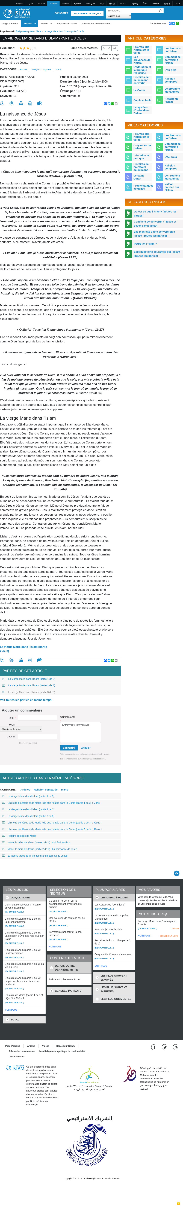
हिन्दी (145, 3)
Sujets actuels (142, 100)
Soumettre (69, 747)
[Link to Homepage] (16, 13)
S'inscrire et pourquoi (87, 13)
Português (90, 3)
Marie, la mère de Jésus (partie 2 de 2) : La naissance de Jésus (39, 849)
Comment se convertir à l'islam (173, 59)
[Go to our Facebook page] (154, 1046)
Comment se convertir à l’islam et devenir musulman (155, 223)
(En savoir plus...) (14, 912)
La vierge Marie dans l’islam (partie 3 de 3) (28, 692)
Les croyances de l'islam (142, 59)
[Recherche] (160, 10)
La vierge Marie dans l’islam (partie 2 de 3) (23, 649)
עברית (177, 3)
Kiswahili (155, 3)
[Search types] (119, 16)
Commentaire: (67, 719)
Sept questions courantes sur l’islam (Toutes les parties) (157, 253)
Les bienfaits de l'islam (173, 50)
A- (104, 48)
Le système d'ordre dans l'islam (141, 110)
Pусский (77, 3)
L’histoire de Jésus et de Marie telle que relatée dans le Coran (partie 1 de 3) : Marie (51, 802)
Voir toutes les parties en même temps (25, 699)
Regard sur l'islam (67, 23)
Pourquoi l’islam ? (145, 243)
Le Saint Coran (139, 177)
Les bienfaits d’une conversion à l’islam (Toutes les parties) (154, 233)
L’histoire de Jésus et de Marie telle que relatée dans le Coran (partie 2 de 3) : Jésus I (51, 822)
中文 (102, 3)
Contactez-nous (158, 23)
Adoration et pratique (141, 157)
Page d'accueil (10, 23)
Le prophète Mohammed (172, 90)
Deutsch (65, 3)
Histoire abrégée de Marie (19, 835)
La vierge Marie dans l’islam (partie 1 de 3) (28, 678)
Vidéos (44, 23)
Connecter (61, 13)
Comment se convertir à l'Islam (173, 146)
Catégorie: (8, 69)
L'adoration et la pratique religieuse (142, 69)
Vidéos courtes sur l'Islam (172, 187)
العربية (30, 3)
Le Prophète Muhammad (172, 177)
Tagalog (134, 3)
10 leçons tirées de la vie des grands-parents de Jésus (34, 855)
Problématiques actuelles (144, 187)
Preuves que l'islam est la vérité (141, 49)
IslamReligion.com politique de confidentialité (62, 1051)
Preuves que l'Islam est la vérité (141, 136)
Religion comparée (25, 31)
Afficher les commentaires (96, 23)
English (19, 3)
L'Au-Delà (171, 156)
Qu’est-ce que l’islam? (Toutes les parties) (155, 213)
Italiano (123, 3)
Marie (38, 31)
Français (53, 3)
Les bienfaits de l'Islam (173, 137)
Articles (27, 23)
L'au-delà (170, 69)
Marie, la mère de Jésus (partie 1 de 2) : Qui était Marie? (36, 842)
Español (41, 3)
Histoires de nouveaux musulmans (141, 166)
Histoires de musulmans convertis (141, 79)
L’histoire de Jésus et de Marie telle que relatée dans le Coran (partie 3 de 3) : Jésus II (52, 829)
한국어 (167, 3)
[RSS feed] (175, 1046)
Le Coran (139, 90)
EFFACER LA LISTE (169, 936)
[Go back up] (176, 873)
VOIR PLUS (11, 1009)
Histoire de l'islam (171, 100)
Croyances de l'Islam (142, 147)
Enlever (175, 929)
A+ (114, 48)
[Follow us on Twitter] (164, 1046)
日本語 (112, 3)
